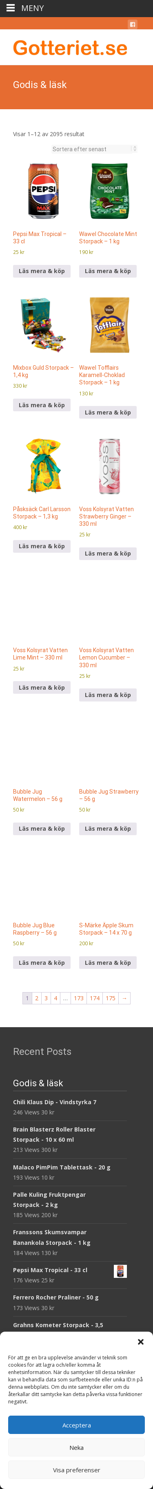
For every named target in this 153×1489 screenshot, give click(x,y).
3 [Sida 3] (46, 998)
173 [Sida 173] (79, 998)
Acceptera (76, 1425)
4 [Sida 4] (55, 998)
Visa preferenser (76, 1470)
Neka (76, 1447)
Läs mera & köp (42, 271)
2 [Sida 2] (36, 998)
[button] (141, 1342)
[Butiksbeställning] (92, 149)
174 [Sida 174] (95, 998)
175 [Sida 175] (110, 998)
